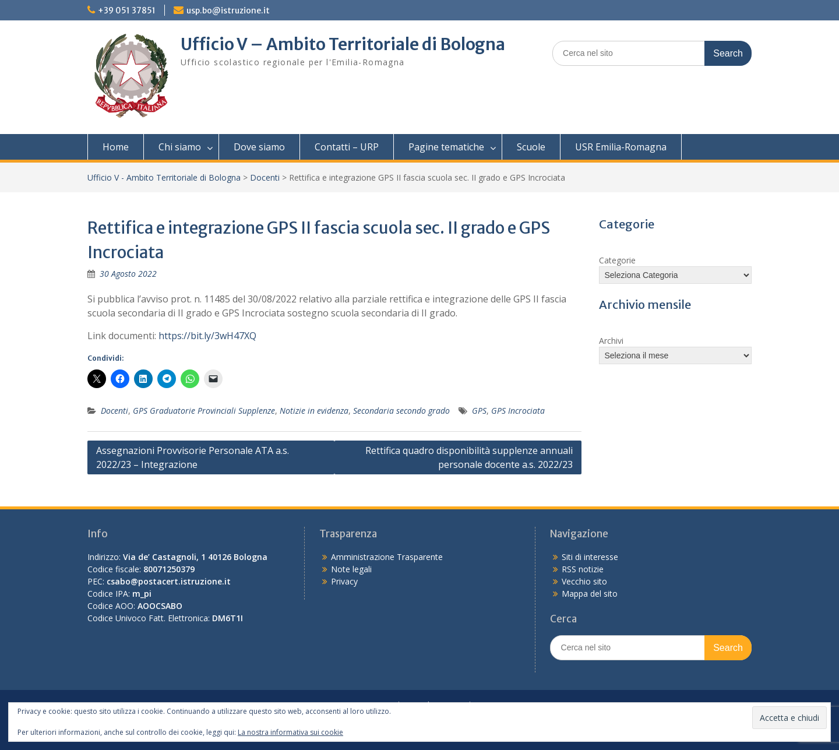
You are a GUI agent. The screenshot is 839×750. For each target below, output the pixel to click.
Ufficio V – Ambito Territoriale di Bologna (343, 44)
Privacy (344, 581)
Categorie (617, 260)
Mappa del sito (590, 593)
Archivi (611, 340)
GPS (479, 410)
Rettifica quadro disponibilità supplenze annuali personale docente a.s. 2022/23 (469, 457)
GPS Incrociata (518, 410)
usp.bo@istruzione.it (228, 10)
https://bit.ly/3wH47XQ (207, 335)
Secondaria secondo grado (401, 410)
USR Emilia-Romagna (621, 146)
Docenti (265, 177)
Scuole (531, 146)
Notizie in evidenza (314, 410)
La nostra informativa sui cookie (290, 732)
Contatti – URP (347, 146)
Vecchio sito (584, 581)
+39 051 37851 (127, 10)
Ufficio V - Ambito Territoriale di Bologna (164, 177)
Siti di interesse (590, 556)
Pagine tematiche (446, 146)
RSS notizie (583, 569)
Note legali (351, 569)
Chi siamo (179, 146)
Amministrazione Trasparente (387, 556)
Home (116, 146)
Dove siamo (259, 146)
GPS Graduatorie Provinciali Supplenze (204, 410)
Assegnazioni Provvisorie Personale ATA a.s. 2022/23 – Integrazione (192, 457)
